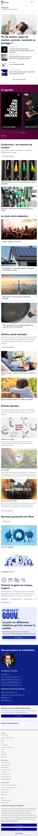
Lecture (11, 110)
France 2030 (5, 470)
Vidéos (2, 749)
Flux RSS (35, 726)
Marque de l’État (4, 802)
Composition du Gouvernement (11, 695)
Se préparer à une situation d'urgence (9, 785)
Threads (18, 726)
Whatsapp (27, 726)
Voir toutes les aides (8, 156)
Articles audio (4, 756)
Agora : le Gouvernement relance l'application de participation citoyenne (22, 72)
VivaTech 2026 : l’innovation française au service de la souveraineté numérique (20, 57)
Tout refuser (19, 829)
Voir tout (3, 135)
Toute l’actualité (4, 735)
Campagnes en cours (7, 572)
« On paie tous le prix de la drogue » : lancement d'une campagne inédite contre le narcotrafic (21, 50)
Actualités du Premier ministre (7, 738)
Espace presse (5, 700)
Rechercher (31, 2)
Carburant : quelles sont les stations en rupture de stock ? (17, 209)
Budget (2, 740)
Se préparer (4, 599)
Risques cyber (28, 599)
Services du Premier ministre (10, 685)
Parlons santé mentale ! (6, 762)
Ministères (4, 698)
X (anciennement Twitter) (2, 726)
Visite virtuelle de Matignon (10, 682)
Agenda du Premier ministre (10, 680)
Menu (36, 2)
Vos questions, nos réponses (7, 747)
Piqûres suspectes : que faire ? (11, 242)
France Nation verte (5, 774)
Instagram (14, 726)
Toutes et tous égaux (7, 439)
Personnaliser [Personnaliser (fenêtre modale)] (19, 833)
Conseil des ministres (8, 692)
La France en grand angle (9, 501)
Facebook (6, 726)
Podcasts (3, 752)
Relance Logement (5, 767)
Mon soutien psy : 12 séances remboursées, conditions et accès (19, 374)
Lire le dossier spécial (8, 347)
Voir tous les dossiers (7, 510)
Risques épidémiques (5, 789)
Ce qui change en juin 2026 (16, 64)
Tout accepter (19, 825)
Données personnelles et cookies (9, 821)
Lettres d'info (4, 754)
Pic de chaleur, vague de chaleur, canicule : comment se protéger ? (18, 40)
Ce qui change (4, 745)
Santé (2, 742)
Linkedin (10, 726)
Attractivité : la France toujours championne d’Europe (16, 297)
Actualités (4, 674)
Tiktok (23, 726)
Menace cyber (4, 794)
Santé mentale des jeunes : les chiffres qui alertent (17, 399)
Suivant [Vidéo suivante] (23, 132)
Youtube (31, 726)
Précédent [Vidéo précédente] (16, 132)
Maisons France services (6, 776)
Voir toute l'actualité (19, 79)
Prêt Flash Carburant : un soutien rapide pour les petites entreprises (18, 183)
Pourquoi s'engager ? (7, 547)
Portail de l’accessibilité (6, 800)
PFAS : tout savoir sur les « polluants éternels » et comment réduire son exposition (17, 326)
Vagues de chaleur (16, 599)
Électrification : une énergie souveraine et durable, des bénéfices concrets (18, 269)
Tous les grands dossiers (6, 779)
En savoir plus (6, 521)
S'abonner (20, 637)
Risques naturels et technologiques (8, 787)
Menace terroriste (5, 792)
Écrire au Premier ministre (9, 677)
